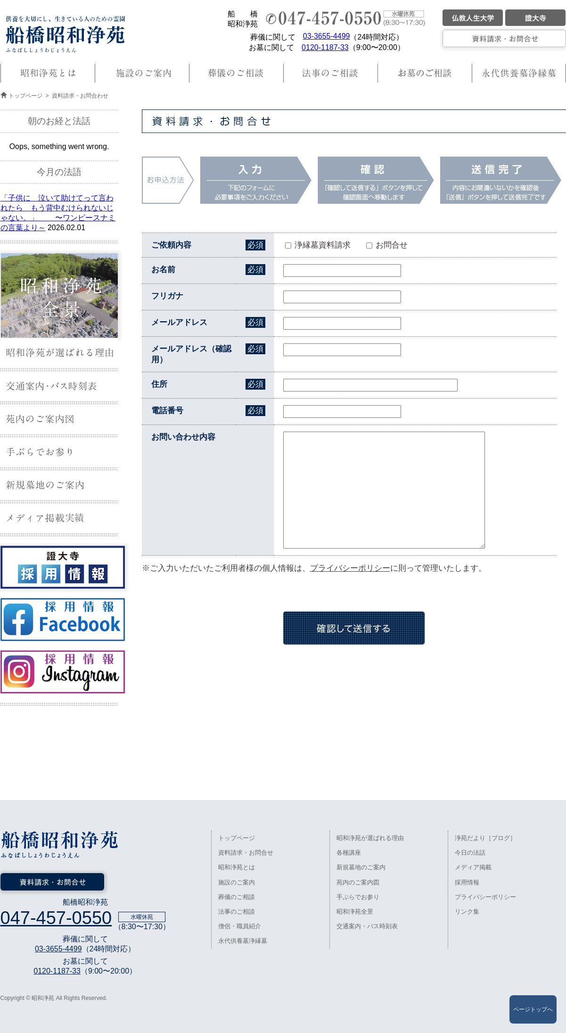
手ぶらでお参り (357, 896)
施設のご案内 (236, 882)
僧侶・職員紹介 (239, 926)
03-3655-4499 (326, 36)
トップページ (25, 95)
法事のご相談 (236, 911)
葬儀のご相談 (236, 896)
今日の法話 (470, 852)
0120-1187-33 (325, 47)
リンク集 (467, 911)
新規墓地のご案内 (361, 867)
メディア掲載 (473, 867)
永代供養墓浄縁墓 (242, 940)
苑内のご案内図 (357, 882)
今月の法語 (59, 172)
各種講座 (348, 852)
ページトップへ (533, 1009)
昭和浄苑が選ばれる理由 (370, 837)
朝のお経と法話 (59, 121)
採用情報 (467, 882)
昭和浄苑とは (236, 867)
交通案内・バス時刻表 (367, 926)
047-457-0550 (56, 918)
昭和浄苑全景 (354, 911)
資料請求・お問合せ (245, 852)
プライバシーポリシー (350, 568)
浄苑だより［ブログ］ (485, 837)
